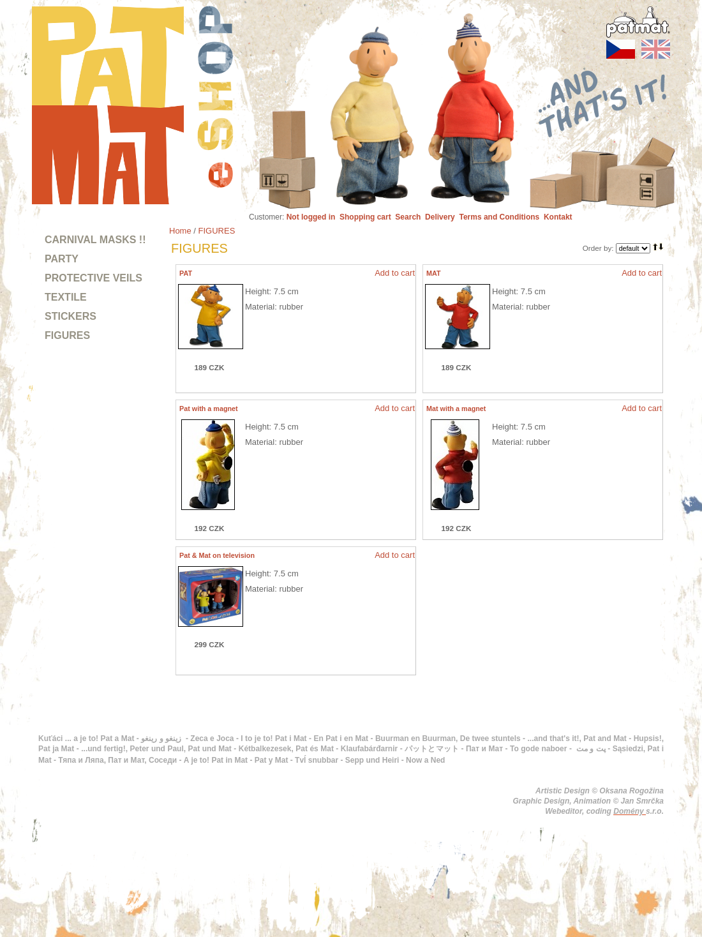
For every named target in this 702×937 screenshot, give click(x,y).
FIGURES (67, 335)
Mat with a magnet (456, 408)
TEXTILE (66, 297)
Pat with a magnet (208, 408)
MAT (433, 273)
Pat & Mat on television (217, 555)
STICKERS (70, 316)
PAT (185, 273)
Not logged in (311, 217)
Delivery (440, 217)
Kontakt (558, 217)
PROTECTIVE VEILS (93, 278)
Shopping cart (365, 217)
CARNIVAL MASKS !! (95, 239)
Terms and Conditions (499, 217)
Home (180, 231)
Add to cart (395, 273)
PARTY (61, 258)
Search (408, 217)
